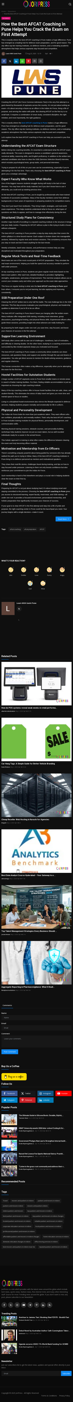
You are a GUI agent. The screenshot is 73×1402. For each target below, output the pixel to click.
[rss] (49, 1305)
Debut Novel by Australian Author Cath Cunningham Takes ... (44, 1331)
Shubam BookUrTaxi (25, 1320)
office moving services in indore (46, 1242)
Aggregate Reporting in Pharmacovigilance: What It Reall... (28, 987)
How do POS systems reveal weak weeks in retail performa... (29, 708)
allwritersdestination (8, 711)
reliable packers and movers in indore (48, 1221)
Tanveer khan (23, 1118)
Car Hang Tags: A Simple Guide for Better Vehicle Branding (28, 764)
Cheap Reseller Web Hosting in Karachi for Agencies (25, 819)
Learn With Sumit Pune (26, 603)
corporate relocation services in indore (17, 1226)
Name (3, 1013)
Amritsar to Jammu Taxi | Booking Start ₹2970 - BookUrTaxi (44, 1317)
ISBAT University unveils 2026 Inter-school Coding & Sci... (42, 1128)
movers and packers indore (37, 1206)
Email (3, 1023)
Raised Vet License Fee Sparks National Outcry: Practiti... (41, 1154)
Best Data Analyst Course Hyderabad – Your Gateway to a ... (28, 875)
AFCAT (42, 529)
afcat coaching (15, 529)
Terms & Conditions (48, 1396)
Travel (5, 1201)
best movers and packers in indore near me (19, 1247)
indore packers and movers (13, 1211)
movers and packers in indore (23, 1201)
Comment (5, 1033)
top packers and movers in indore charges (48, 1216)
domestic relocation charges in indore (16, 1242)
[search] (70, 4)
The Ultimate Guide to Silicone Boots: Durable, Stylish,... (41, 1115)
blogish (3, 823)
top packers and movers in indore (39, 1211)
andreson (22, 1333)
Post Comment (10, 1052)
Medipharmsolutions (8, 990)
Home (3, 11)
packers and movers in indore (49, 1201)
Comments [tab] (7, 1005)
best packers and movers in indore (15, 1216)
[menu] (3, 4)
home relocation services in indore (56, 1237)
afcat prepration (30, 529)
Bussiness (12, 11)
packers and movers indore (13, 1206)
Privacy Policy (64, 1396)
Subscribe (66, 1373)
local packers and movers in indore (48, 1226)
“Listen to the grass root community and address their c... (42, 1167)
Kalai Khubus (5, 767)
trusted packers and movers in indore (16, 1221)
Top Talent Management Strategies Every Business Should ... (29, 931)
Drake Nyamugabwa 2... (27, 1131)
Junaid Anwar (5, 934)
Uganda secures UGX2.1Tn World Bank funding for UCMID (43, 1344)
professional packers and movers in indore (19, 1231)
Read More (63, 519)
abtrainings (5, 878)
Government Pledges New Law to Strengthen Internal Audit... (43, 1141)
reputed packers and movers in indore (53, 1247)
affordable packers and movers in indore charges (21, 1237)
